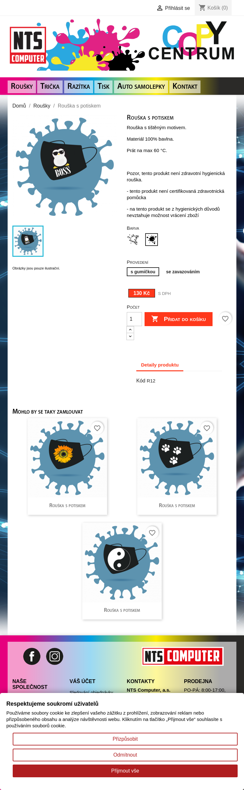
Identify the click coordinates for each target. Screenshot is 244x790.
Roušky (22, 87)
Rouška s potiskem (67, 505)
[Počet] (134, 319)
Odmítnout (125, 755)
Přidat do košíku (178, 319)
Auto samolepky (141, 87)
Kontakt (185, 87)
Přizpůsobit (125, 739)
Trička (49, 87)
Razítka (78, 87)
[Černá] (152, 240)
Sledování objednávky (91, 692)
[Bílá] (134, 240)
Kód (140, 380)
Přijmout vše (125, 770)
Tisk (103, 87)
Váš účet (82, 681)
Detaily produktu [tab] (160, 364)
